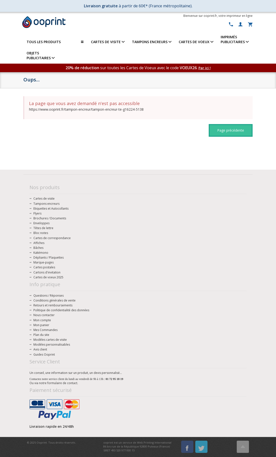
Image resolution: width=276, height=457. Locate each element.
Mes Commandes (45, 330)
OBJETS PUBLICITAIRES (41, 55)
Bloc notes (40, 233)
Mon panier (41, 325)
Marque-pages (43, 262)
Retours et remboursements (52, 305)
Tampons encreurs (46, 204)
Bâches (38, 248)
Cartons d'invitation (46, 272)
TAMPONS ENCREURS (151, 41)
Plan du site (41, 335)
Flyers (37, 213)
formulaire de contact (62, 383)
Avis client (40, 349)
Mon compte (42, 320)
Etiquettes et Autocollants (51, 208)
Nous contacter (44, 315)
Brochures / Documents (49, 218)
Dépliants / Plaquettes (48, 257)
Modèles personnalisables (51, 344)
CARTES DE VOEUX (196, 41)
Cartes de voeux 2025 (48, 277)
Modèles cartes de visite (50, 340)
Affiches (38, 243)
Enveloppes (41, 223)
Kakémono (40, 253)
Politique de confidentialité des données (61, 310)
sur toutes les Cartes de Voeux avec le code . (132, 67)
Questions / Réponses (48, 295)
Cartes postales (44, 267)
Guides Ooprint (44, 354)
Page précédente (230, 130)
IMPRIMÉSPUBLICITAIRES (235, 39)
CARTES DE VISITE (108, 41)
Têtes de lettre (43, 228)
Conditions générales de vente (54, 300)
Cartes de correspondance (52, 238)
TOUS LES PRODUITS (55, 41)
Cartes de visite (44, 198)
